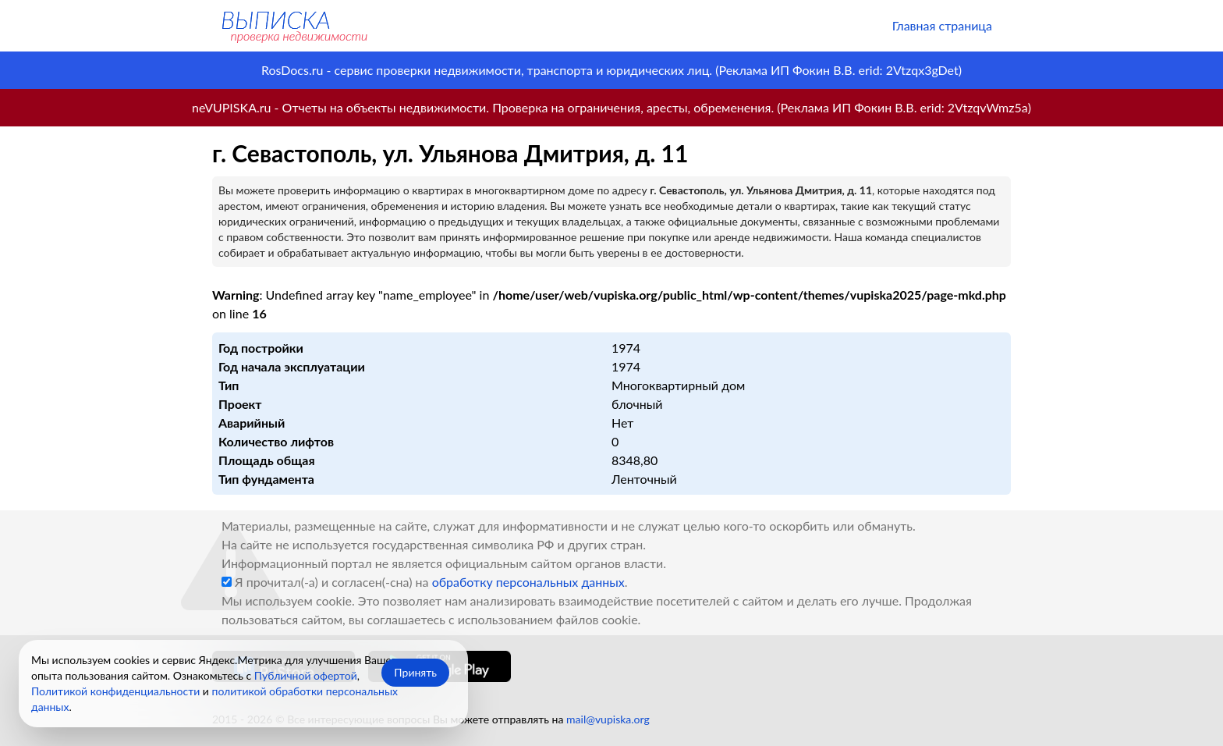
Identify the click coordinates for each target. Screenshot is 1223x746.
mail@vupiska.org (608, 719)
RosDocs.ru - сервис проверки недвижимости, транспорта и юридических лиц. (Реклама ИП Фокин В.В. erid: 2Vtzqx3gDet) (611, 69)
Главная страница (942, 25)
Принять (415, 672)
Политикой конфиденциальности (115, 691)
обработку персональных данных (528, 581)
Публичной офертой (305, 675)
